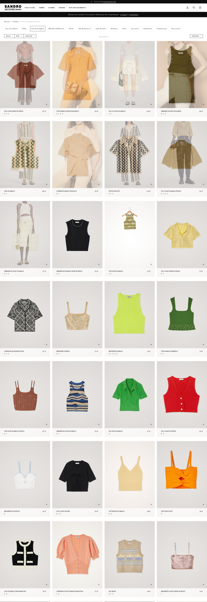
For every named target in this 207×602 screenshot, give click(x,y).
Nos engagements (77, 8)
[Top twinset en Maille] (130, 479)
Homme (51, 8)
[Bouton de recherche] (193, 7)
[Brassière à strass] (77, 319)
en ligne (123, 14)
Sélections (30, 8)
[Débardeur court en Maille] (25, 239)
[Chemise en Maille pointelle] (77, 159)
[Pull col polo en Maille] (130, 79)
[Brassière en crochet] (25, 479)
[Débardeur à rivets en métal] (182, 79)
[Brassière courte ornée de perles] (182, 559)
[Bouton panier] (200, 7)
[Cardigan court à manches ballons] (77, 559)
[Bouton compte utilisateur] (187, 7)
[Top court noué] (182, 479)
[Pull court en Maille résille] (182, 159)
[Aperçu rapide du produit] (47, 105)
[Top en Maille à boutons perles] (77, 79)
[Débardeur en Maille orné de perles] (77, 239)
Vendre (62, 8)
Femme (41, 8)
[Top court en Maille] (130, 239)
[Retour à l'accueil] (13, 7)
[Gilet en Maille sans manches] (25, 559)
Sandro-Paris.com (109, 1)
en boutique (133, 14)
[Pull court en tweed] (182, 399)
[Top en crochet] (130, 159)
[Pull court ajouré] (77, 479)
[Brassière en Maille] (130, 319)
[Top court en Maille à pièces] (25, 399)
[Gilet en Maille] (25, 159)
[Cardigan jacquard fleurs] (25, 319)
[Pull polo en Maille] (130, 399)
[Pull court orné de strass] (25, 79)
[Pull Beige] (130, 559)
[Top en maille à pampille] (182, 319)
